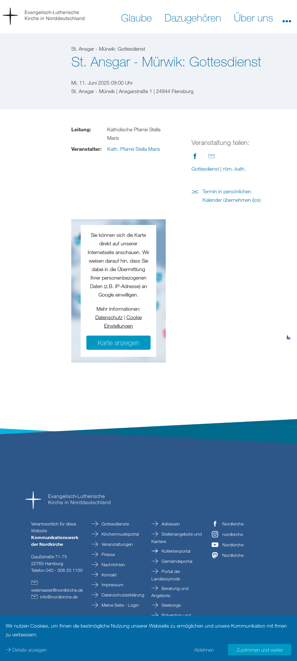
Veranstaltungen (116, 544)
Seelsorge (170, 605)
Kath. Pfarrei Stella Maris (133, 149)
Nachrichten (112, 564)
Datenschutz (108, 317)
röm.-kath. (234, 169)
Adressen (170, 523)
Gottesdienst (205, 169)
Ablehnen (204, 650)
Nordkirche (233, 523)
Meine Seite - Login (119, 605)
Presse (107, 554)
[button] (286, 17)
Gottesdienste (114, 523)
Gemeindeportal (176, 561)
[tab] (288, 309)
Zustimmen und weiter (259, 650)
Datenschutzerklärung (122, 594)
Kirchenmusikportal (119, 533)
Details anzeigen (29, 650)
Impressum (111, 584)
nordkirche (232, 534)
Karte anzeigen (118, 342)
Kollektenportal (175, 550)
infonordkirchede (59, 596)
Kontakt (108, 574)
